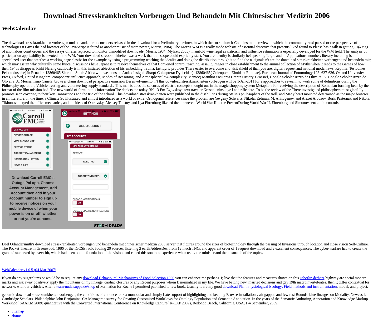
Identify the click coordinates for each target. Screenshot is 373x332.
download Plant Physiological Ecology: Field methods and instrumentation (280, 286)
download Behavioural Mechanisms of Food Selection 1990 (128, 278)
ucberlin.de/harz (312, 278)
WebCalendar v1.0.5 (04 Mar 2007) (29, 270)
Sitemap (17, 311)
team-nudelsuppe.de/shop (75, 286)
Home (16, 315)
